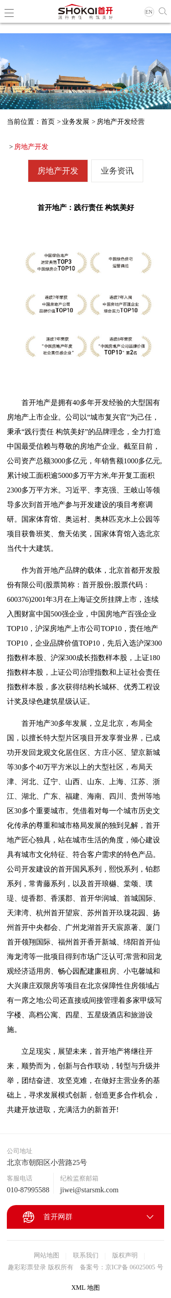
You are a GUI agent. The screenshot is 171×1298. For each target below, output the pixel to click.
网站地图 (46, 1255)
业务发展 (75, 121)
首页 (48, 121)
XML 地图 (85, 1287)
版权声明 (125, 1255)
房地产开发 (31, 146)
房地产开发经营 (121, 121)
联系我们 (85, 1255)
